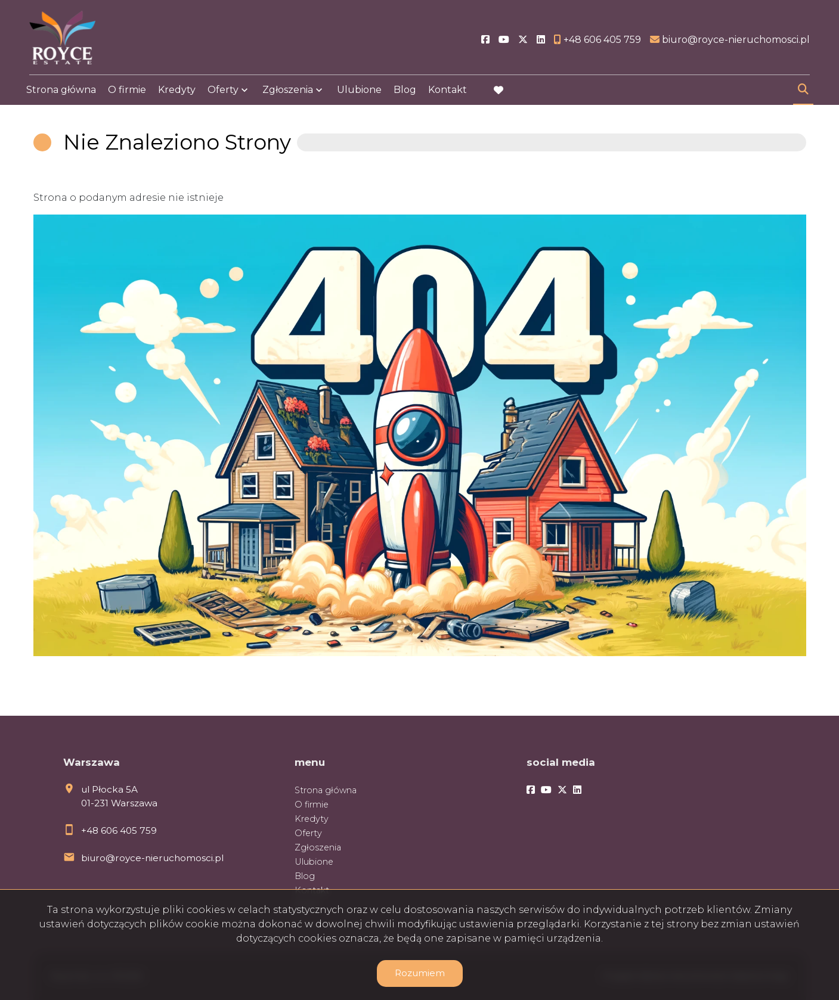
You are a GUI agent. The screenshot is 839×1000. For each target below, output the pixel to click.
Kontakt (447, 91)
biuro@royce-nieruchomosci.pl (152, 858)
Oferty (223, 91)
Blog (405, 91)
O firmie (127, 91)
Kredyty (177, 91)
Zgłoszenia (287, 91)
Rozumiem (420, 973)
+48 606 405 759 (119, 830)
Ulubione (359, 91)
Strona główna (61, 91)
